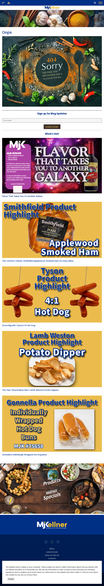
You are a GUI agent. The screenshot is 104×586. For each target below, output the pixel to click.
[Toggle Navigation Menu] (100, 3)
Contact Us (52, 558)
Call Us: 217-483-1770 (52, 555)
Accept (11, 579)
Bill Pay (52, 549)
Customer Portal (52, 552)
